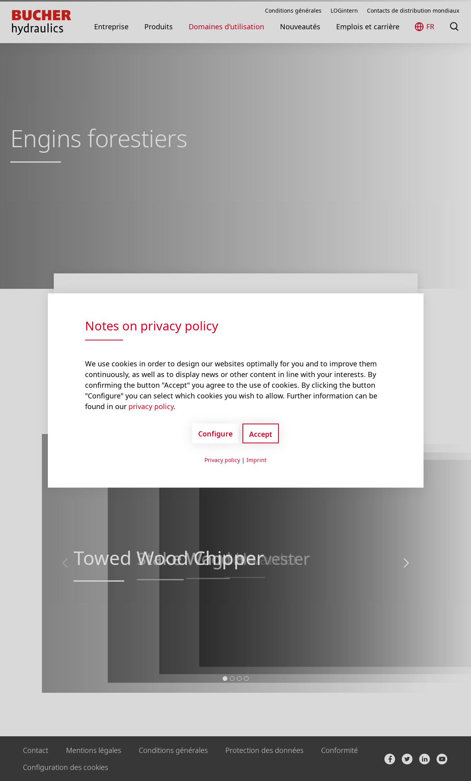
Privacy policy (222, 460)
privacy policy (151, 406)
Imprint (256, 460)
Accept (260, 434)
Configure (215, 433)
